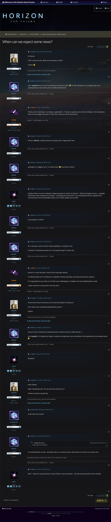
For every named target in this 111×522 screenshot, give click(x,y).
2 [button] (99, 46)
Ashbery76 (37, 443)
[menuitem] (44, 2)
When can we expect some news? (54, 34)
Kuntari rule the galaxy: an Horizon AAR (38, 74)
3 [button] (101, 46)
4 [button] (103, 46)
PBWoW (31, 512)
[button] (95, 47)
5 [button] (105, 46)
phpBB (49, 513)
